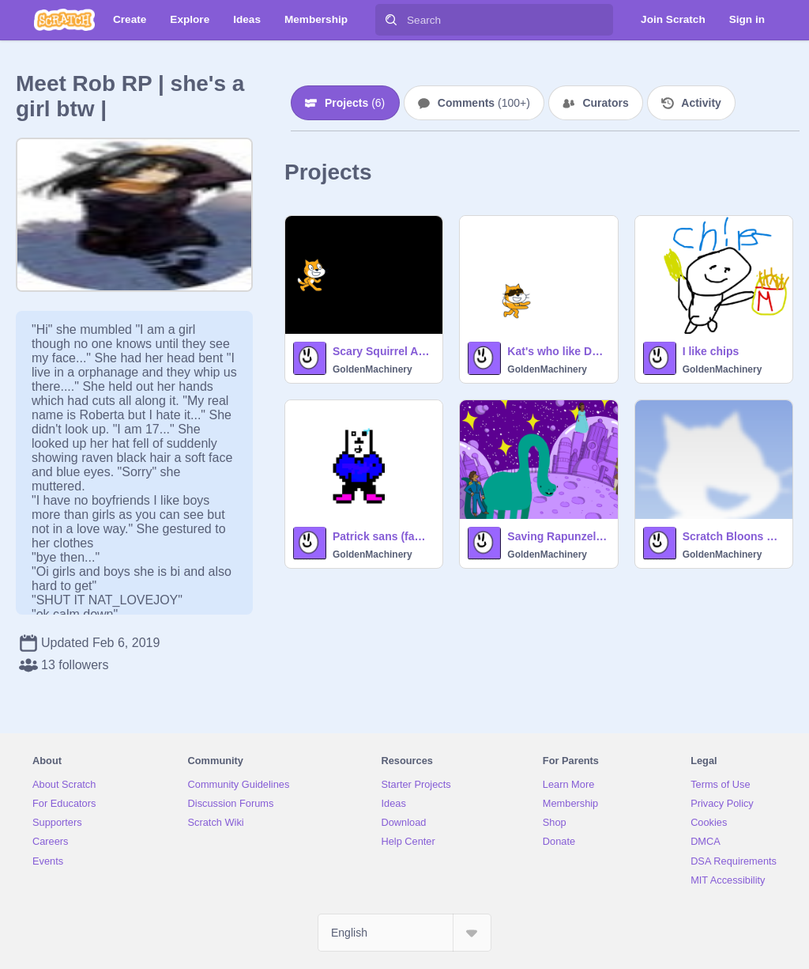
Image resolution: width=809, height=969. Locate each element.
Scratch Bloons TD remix (733, 536)
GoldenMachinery (372, 369)
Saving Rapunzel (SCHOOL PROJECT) (557, 536)
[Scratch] (64, 20)
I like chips (711, 351)
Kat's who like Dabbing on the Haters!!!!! (557, 351)
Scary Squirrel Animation (383, 351)
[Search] (391, 20)
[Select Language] (404, 933)
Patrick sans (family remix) (383, 536)
